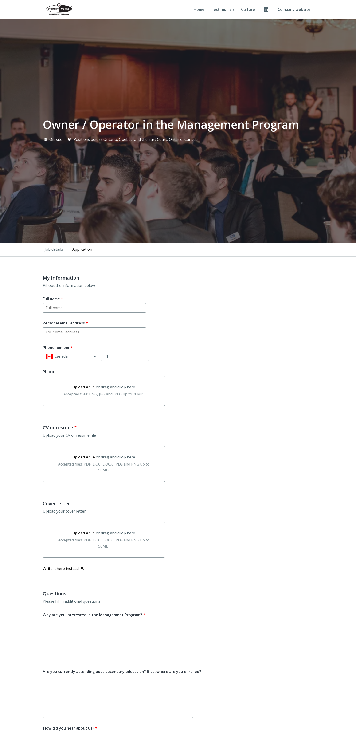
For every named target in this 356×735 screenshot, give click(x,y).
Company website (294, 9)
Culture (248, 9)
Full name (53, 298)
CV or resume (60, 428)
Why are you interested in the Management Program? (94, 614)
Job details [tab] (54, 249)
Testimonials (223, 9)
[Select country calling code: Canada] (71, 356)
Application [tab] (82, 249)
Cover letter (56, 503)
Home (199, 9)
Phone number (58, 347)
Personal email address (65, 323)
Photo (48, 371)
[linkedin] (266, 9)
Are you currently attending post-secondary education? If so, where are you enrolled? (122, 671)
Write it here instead (64, 568)
